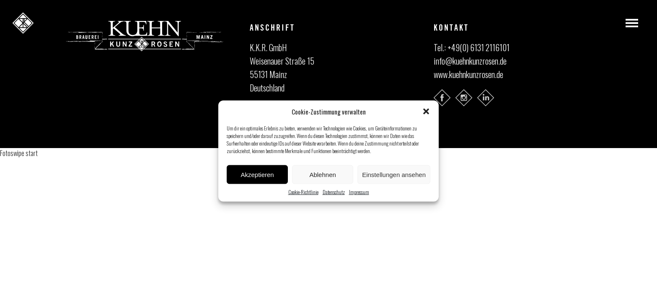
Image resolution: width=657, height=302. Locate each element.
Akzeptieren (257, 174)
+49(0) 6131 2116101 (478, 47)
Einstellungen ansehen (394, 174)
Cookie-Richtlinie (303, 191)
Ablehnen (322, 174)
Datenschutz (334, 191)
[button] (426, 111)
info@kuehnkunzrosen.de (470, 61)
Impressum (359, 191)
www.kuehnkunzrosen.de (468, 74)
